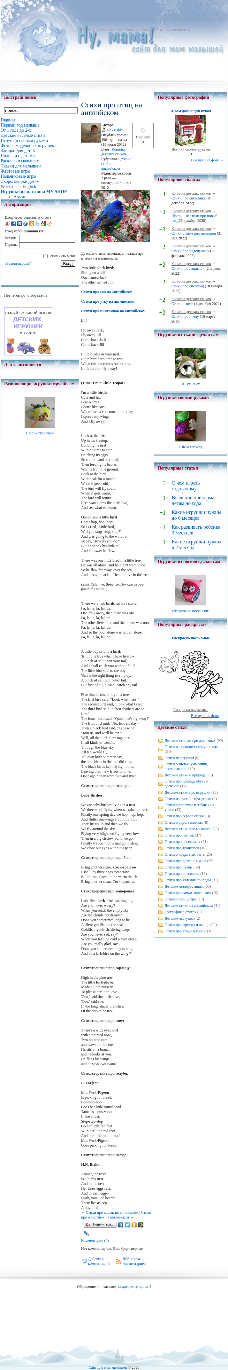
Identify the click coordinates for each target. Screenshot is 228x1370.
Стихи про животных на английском (116, 1214)
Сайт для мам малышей (107, 1367)
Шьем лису (191, 384)
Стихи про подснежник (190, 251)
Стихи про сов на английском (107, 292)
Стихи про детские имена (185, 861)
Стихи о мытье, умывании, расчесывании (186, 766)
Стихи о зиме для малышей (193, 233)
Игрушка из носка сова (190, 611)
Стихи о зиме (182, 303)
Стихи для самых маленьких (187, 893)
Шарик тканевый (40, 433)
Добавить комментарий (99, 1261)
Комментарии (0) (95, 1240)
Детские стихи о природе (184, 775)
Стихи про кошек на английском (112, 1212)
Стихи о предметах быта (184, 854)
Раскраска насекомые (190, 638)
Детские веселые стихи (115, 30)
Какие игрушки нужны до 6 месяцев (196, 515)
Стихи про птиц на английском (165, 30)
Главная (83, 30)
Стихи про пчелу (185, 316)
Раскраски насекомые (191, 709)
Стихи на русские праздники (187, 799)
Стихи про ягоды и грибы (185, 931)
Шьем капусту (190, 447)
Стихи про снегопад (187, 286)
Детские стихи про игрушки (187, 792)
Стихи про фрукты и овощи (186, 924)
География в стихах (180, 912)
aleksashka (115, 130)
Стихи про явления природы (187, 880)
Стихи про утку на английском (108, 301)
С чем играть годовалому (186, 485)
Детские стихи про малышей (187, 829)
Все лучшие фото (205, 160)
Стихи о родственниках (183, 822)
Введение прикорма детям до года (193, 500)
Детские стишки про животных (190, 740)
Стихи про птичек (179, 835)
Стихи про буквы (178, 867)
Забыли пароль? (18, 263)
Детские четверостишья (183, 886)
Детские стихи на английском (188, 905)
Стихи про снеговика (188, 198)
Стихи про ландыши (188, 268)
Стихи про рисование (181, 873)
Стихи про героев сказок (184, 816)
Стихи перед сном (179, 758)
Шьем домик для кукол (191, 111)
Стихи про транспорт (181, 848)
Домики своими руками (190, 149)
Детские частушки (179, 918)
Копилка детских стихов (113, 151)
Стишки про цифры (180, 899)
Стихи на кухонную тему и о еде (190, 746)
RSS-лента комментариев (134, 1261)
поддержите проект (134, 1286)
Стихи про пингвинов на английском (113, 311)
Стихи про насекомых (182, 841)
